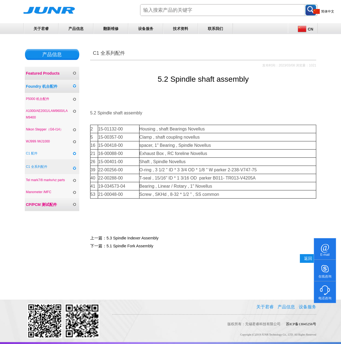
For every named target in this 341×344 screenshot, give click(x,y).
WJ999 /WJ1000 (38, 141)
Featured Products (43, 73)
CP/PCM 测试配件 (41, 204)
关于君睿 (41, 28)
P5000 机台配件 (37, 99)
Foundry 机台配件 (41, 86)
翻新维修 (110, 28)
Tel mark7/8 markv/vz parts (45, 180)
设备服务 (145, 28)
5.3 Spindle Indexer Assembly (132, 238)
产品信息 (76, 28)
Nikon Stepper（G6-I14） (44, 129)
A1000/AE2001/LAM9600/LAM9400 (47, 114)
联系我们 (215, 28)
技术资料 (180, 28)
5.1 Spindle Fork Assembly (129, 246)
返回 (308, 258)
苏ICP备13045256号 (301, 324)
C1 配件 (32, 153)
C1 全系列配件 (36, 167)
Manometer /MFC (38, 192)
